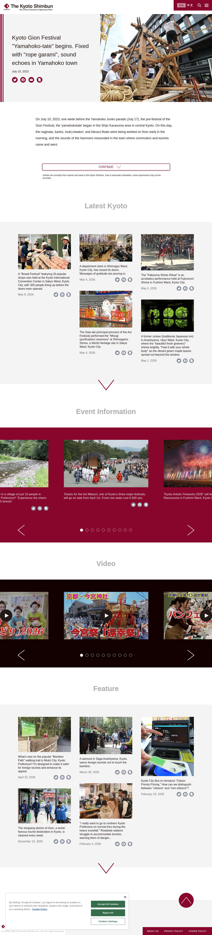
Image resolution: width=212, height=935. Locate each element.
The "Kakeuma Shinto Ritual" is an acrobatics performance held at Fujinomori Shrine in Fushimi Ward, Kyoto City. (167, 279)
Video (105, 563)
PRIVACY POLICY (173, 931)
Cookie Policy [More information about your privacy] (39, 909)
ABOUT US (153, 931)
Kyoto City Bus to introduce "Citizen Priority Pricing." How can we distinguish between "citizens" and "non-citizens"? (166, 784)
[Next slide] (190, 530)
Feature (106, 688)
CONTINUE (106, 166)
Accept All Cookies (108, 904)
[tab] (81, 530)
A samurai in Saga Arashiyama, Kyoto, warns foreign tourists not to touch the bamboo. (103, 762)
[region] (67, 911)
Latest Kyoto (106, 205)
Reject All (108, 912)
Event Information (106, 411)
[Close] (125, 897)
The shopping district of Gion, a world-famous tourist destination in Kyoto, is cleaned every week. (41, 832)
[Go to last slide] (21, 530)
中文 (190, 5)
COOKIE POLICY (198, 931)
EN (181, 5)
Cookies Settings (108, 921)
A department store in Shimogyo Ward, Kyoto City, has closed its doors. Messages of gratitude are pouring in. (104, 270)
